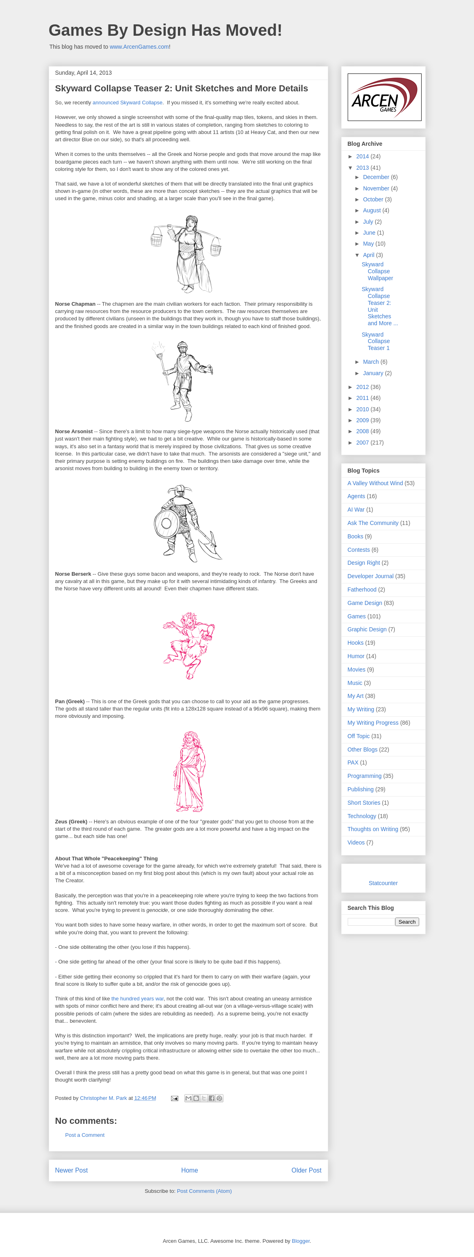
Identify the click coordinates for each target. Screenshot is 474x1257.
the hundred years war (137, 999)
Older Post (307, 1170)
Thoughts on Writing (373, 829)
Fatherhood (362, 589)
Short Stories (364, 802)
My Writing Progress (373, 722)
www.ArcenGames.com (139, 46)
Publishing (361, 789)
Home (189, 1170)
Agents (357, 496)
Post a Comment (85, 1135)
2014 (363, 156)
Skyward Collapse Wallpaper (377, 271)
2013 (363, 167)
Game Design (365, 603)
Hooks (356, 642)
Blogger (301, 1241)
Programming (365, 776)
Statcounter (383, 883)
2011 (363, 398)
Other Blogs (363, 749)
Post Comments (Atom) (204, 1191)
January (374, 373)
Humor (356, 656)
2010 (363, 409)
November (377, 188)
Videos (356, 842)
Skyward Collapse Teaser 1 (375, 341)
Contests (359, 549)
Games (357, 616)
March (372, 362)
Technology (362, 816)
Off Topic (359, 736)
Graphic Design (367, 629)
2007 (363, 442)
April (369, 255)
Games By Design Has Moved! (166, 30)
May (369, 243)
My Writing (361, 709)
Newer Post (71, 1170)
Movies (357, 669)
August (372, 210)
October (374, 199)
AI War (356, 509)
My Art (356, 696)
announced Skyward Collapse (127, 102)
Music (355, 683)
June (370, 232)
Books (356, 536)
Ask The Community (373, 523)
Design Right (364, 562)
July (369, 221)
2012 (363, 387)
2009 (363, 420)
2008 (363, 431)
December (377, 177)
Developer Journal (371, 576)
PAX (353, 762)
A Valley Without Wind (375, 483)
